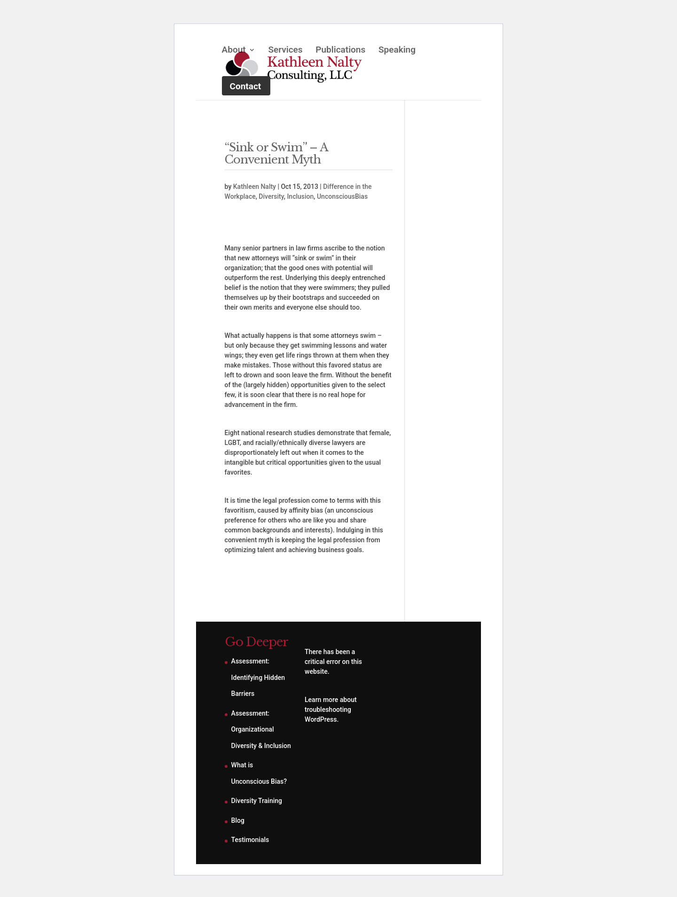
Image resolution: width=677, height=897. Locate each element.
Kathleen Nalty (254, 186)
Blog (237, 820)
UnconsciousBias (342, 196)
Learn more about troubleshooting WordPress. (331, 709)
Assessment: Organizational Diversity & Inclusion (261, 729)
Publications (340, 51)
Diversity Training (256, 800)
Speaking (397, 51)
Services (285, 51)
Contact (245, 86)
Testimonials (250, 839)
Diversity (271, 196)
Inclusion (300, 196)
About (234, 51)
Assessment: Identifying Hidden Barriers (258, 677)
